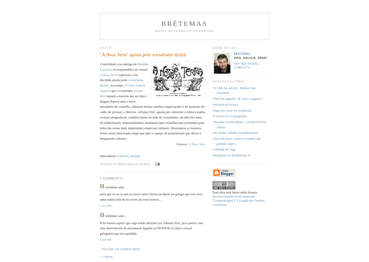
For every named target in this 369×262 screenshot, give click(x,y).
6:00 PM (105, 239)
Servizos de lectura (225, 104)
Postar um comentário (120, 249)
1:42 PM (105, 205)
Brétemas (184, 23)
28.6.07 (145, 164)
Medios (135, 156)
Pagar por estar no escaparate (232, 110)
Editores (122, 156)
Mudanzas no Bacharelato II (231, 155)
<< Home (106, 256)
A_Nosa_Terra (196, 144)
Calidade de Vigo (224, 149)
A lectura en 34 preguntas (230, 116)
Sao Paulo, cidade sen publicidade (235, 133)
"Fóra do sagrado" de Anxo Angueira (237, 99)
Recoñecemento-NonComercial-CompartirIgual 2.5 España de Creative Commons (239, 200)
